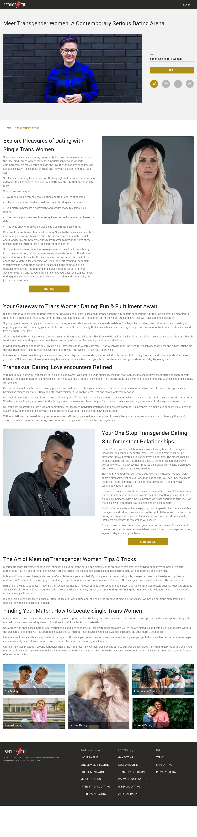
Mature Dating (91, 779)
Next (172, 70)
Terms (160, 757)
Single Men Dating (93, 771)
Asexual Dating (13, 725)
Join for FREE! (148, 541)
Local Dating (89, 757)
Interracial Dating (94, 793)
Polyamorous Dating (146, 691)
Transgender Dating (132, 771)
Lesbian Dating (78, 725)
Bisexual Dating (143, 725)
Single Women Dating (95, 764)
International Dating (95, 786)
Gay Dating (11, 691)
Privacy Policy (166, 771)
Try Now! (49, 288)
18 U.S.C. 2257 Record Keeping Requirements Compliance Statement (31, 757)
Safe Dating (164, 764)
